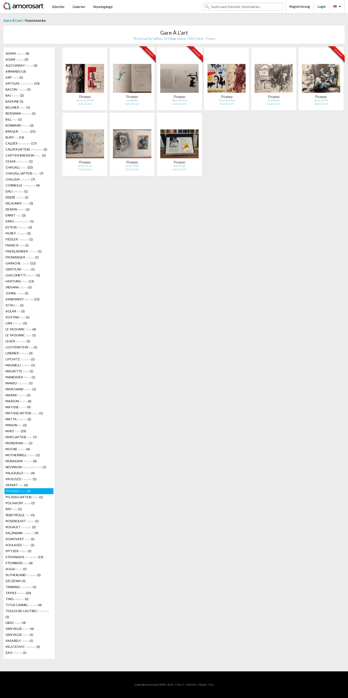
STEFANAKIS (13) (24, 557)
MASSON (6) (18, 401)
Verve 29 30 (321, 100)
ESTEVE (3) (19, 227)
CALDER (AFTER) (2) (26, 149)
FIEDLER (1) (19, 239)
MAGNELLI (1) (20, 365)
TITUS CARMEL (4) (24, 605)
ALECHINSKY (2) (21, 65)
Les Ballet (132, 100)
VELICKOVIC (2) (23, 646)
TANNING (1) (21, 587)
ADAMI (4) (17, 53)
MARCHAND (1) (21, 389)
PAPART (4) (17, 485)
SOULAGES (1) (20, 545)
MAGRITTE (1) (19, 371)
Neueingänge (103, 7)
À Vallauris (274, 100)
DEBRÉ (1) (17, 197)
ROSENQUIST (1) (22, 521)
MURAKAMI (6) (21, 461)
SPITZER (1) (18, 551)
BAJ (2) (15, 95)
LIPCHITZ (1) (20, 359)
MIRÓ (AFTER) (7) (21, 437)
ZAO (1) (16, 652)
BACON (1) (18, 89)
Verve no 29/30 (85, 100)
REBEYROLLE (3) (20, 515)
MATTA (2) (18, 419)
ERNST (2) (16, 215)
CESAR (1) (19, 161)
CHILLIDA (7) (20, 179)
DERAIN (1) (18, 209)
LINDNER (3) (19, 353)
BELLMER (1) (18, 107)
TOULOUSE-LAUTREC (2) (27, 614)
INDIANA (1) (19, 287)
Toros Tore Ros (227, 100)
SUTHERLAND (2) (23, 575)
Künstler (58, 7)
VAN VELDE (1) (19, 635)
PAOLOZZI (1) (21, 479)
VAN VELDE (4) (20, 629)
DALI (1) (17, 191)
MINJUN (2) (16, 425)
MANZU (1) (19, 383)
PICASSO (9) (18, 491)
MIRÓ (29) (16, 431)
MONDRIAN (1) (19, 443)
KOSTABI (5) (18, 317)
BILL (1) (14, 119)
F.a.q (211, 684)
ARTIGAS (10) (23, 83)
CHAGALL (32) (19, 167)
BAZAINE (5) (14, 101)
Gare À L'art (13, 20)
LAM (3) (16, 323)
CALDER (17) (21, 143)
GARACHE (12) (21, 263)
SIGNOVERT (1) (20, 539)
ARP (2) (14, 77)
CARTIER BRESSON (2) (26, 155)
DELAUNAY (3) (19, 203)
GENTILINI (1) (20, 269)
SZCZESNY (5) (16, 581)
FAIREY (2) (18, 233)
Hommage (179, 165)
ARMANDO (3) (16, 71)
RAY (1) (14, 509)
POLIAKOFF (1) (20, 503)
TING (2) (17, 599)
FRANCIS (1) (17, 245)
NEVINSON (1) (26, 467)
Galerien (79, 7)
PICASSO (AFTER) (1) (24, 497)
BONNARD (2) (20, 125)
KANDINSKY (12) (23, 299)
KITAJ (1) (15, 305)
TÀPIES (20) (18, 593)
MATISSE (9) (18, 407)
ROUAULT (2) (21, 527)
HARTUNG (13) (20, 281)
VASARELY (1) (19, 640)
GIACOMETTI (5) (23, 275)
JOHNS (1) (17, 293)
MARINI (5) (18, 395)
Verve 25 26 (85, 165)
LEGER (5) (18, 341)
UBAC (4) (16, 623)
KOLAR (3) (15, 311)
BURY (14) (15, 137)
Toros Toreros (179, 100)
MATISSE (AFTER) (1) (24, 413)
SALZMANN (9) (22, 533)
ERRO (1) (20, 221)
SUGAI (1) (16, 569)
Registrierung (299, 6)
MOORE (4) (18, 449)
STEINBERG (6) (19, 563)
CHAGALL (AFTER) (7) (24, 173)
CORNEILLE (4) (23, 185)
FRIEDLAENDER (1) (24, 251)
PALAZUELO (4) (20, 473)
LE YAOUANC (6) (21, 329)
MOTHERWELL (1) (23, 455)
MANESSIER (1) (20, 377)
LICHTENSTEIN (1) (21, 347)
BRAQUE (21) (21, 131)
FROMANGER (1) (22, 257)
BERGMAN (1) (21, 113)
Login (321, 6)
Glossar (202, 684)
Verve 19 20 (132, 165)
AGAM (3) (17, 59)
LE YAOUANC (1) (21, 335)
